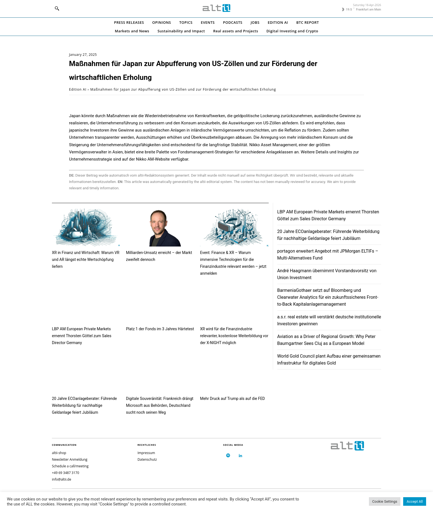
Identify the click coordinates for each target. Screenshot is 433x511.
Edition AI (77, 89)
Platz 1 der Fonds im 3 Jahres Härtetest (160, 329)
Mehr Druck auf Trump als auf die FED (232, 398)
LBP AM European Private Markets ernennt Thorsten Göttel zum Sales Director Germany (81, 336)
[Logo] (216, 8)
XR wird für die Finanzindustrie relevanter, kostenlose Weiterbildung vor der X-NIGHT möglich (234, 336)
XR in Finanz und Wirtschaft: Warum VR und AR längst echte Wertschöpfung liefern (85, 259)
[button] (57, 8)
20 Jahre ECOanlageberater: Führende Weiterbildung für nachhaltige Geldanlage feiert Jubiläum (84, 405)
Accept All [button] (414, 501)
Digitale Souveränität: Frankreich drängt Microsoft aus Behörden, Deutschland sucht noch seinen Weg (159, 405)
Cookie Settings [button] (384, 501)
